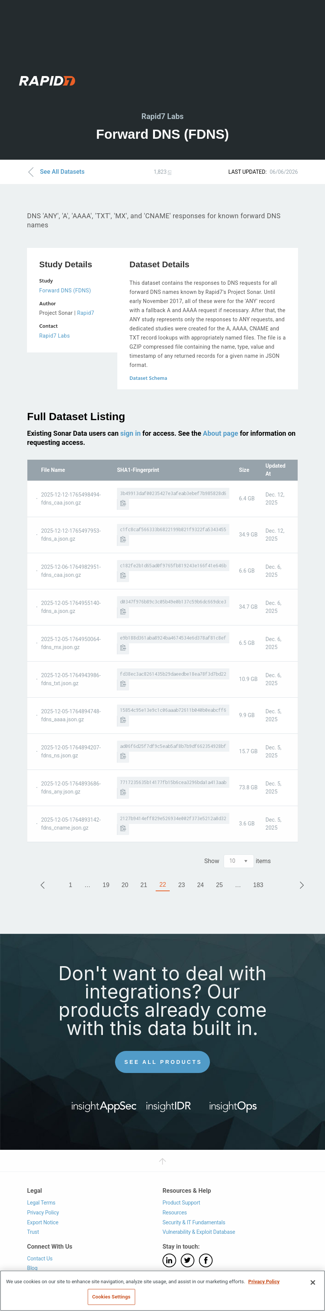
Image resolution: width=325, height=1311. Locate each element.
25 (219, 885)
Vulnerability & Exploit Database (198, 1232)
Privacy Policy (43, 1212)
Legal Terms (41, 1203)
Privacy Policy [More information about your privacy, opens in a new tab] (263, 1281)
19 (106, 885)
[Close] (312, 1282)
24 (200, 885)
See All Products (163, 1062)
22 (162, 884)
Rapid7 (85, 313)
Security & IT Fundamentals (193, 1222)
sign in (130, 433)
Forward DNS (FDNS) (65, 290)
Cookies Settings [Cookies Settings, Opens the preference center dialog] (111, 1297)
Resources (174, 1212)
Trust (33, 1232)
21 (143, 885)
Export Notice (42, 1222)
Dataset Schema (148, 378)
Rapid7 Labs (54, 336)
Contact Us (39, 1258)
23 (181, 885)
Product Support (181, 1203)
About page (220, 433)
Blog (32, 1268)
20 (124, 885)
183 (258, 885)
